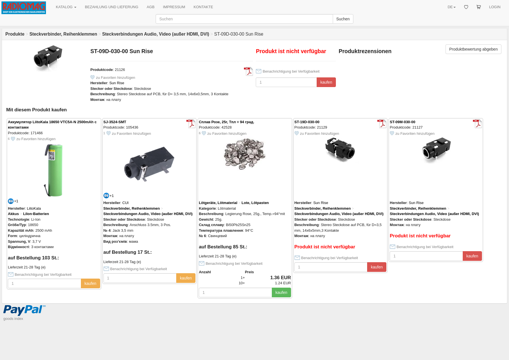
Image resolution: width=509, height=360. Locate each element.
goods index (13, 318)
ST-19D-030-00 (306, 122)
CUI (125, 203)
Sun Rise (116, 83)
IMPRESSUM (174, 7)
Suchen (343, 19)
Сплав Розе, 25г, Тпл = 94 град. (226, 122)
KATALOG (66, 7)
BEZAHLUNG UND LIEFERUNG (111, 7)
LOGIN (495, 7)
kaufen (326, 82)
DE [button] (451, 7)
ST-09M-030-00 (402, 122)
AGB (150, 7)
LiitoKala (34, 208)
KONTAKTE (203, 7)
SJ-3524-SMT (114, 122)
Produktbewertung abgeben (473, 49)
